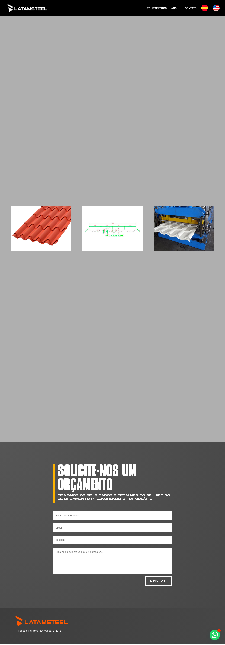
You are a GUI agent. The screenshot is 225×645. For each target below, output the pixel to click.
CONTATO (191, 8)
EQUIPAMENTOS (157, 8)
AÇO (174, 8)
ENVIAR (158, 581)
